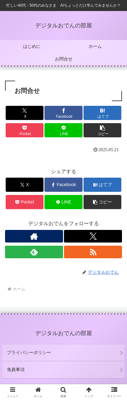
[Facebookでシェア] (63, 113)
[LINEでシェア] (63, 130)
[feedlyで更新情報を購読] (34, 252)
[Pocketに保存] (25, 130)
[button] (103, 130)
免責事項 (16, 369)
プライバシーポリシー (29, 352)
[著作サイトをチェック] (34, 236)
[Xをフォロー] (93, 236)
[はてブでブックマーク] (103, 113)
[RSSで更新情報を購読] (93, 252)
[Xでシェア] (25, 113)
